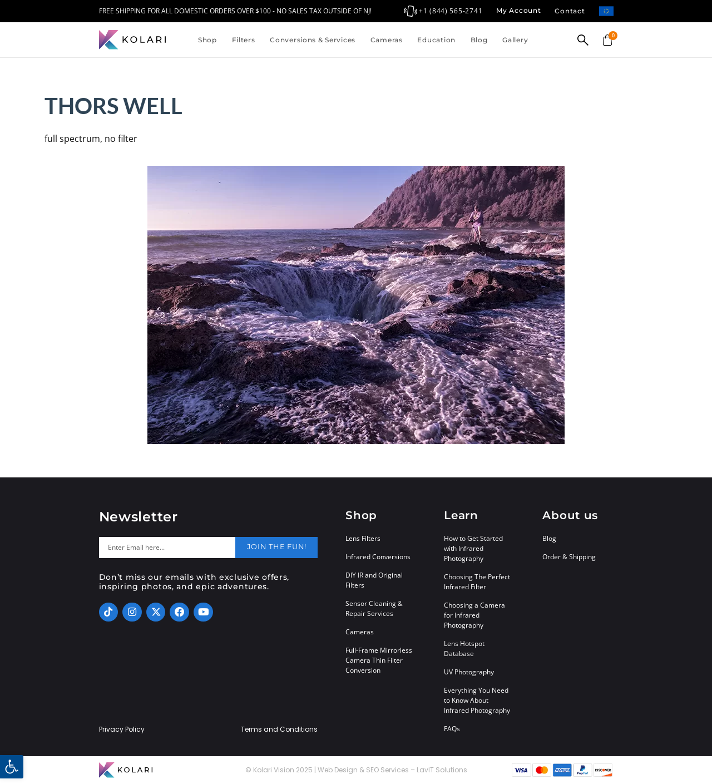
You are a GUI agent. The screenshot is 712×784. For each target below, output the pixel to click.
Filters (243, 40)
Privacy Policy (122, 729)
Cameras (386, 40)
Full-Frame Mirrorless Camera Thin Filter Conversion (378, 660)
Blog (479, 40)
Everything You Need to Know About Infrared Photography (477, 700)
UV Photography (469, 672)
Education (436, 40)
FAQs (452, 728)
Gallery (515, 40)
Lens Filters (362, 538)
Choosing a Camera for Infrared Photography (474, 615)
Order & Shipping (569, 556)
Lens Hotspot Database (464, 648)
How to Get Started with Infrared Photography (473, 548)
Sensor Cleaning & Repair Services (374, 608)
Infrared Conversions (378, 556)
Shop (207, 40)
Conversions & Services (312, 40)
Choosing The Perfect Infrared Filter (477, 581)
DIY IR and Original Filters (374, 580)
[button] (11, 766)
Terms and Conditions (279, 729)
